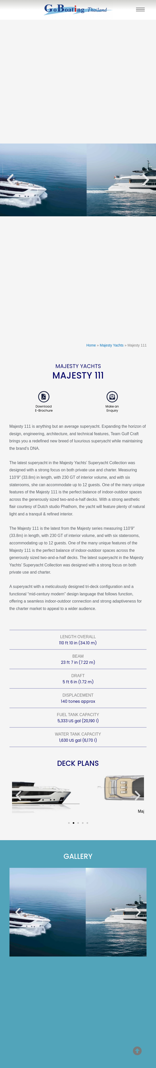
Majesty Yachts (112, 345)
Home (91, 345)
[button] (10, 180)
